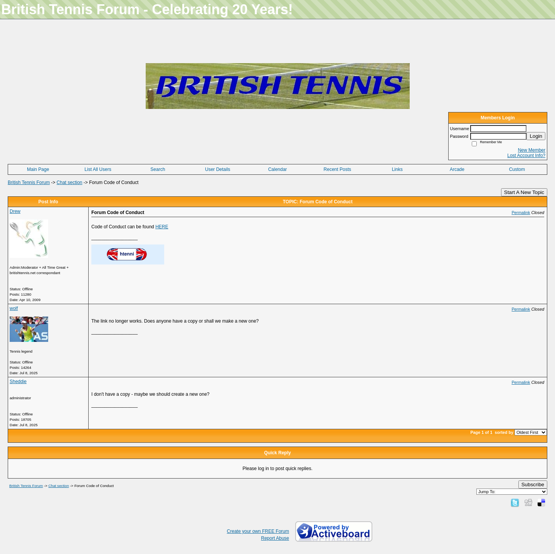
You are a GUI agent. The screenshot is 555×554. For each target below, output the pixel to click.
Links (397, 169)
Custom (517, 169)
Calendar (277, 169)
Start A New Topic (524, 192)
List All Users (97, 169)
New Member (531, 150)
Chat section (69, 182)
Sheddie (18, 381)
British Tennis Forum (29, 182)
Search (157, 169)
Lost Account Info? (526, 155)
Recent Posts (337, 169)
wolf (14, 308)
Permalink (520, 212)
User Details (217, 169)
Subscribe (532, 484)
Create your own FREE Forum (258, 531)
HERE (161, 226)
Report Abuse (275, 538)
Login (536, 136)
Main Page (38, 169)
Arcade (457, 169)
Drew (15, 211)
